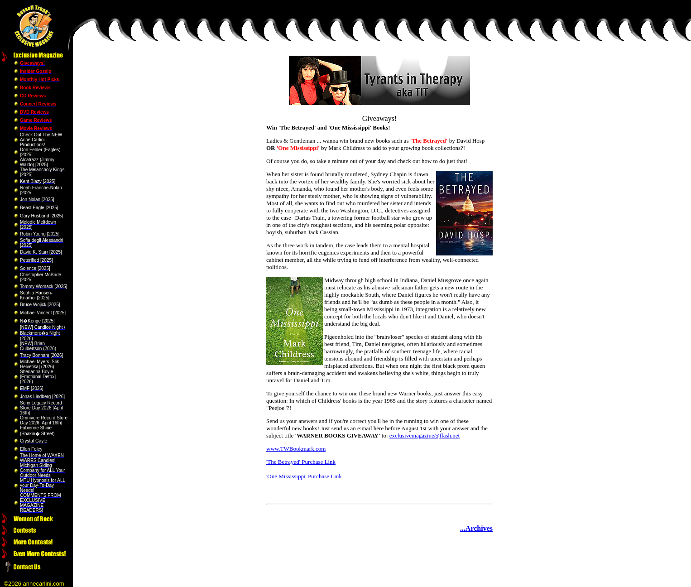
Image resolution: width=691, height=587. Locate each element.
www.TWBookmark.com (296, 448)
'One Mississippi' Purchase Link (304, 476)
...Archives (476, 528)
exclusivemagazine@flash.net (424, 435)
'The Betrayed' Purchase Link (301, 461)
